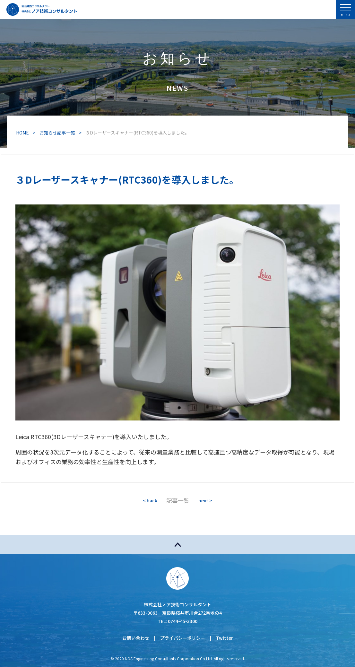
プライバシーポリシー (182, 638)
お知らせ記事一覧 (57, 132)
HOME (22, 132)
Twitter (224, 638)
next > (205, 500)
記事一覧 (177, 500)
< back (150, 500)
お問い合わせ (135, 638)
